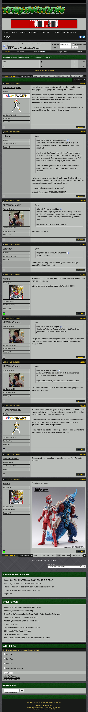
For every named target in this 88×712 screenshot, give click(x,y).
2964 (73, 76)
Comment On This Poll (12, 678)
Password (55, 47)
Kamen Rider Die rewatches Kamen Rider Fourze (22, 607)
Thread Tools (78, 80)
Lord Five (9, 659)
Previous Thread (39, 560)
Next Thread (50, 560)
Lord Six (9, 664)
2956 (68, 76)
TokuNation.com (11, 44)
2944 (43, 76)
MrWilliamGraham (12, 205)
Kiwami (6, 279)
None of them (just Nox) (14, 668)
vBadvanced (46, 709)
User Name (56, 44)
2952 (48, 76)
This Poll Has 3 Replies (12, 679)
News (14, 32)
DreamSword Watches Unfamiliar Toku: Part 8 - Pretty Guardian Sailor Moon (32, 614)
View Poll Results (10, 676)
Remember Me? (79, 45)
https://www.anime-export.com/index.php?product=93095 (53, 286)
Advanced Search (11, 693)
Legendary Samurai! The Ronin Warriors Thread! (22, 628)
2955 (63, 76)
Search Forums (10, 685)
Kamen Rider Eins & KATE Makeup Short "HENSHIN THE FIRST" (28, 580)
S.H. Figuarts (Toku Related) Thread (17, 631)
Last (80, 76)
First (36, 76)
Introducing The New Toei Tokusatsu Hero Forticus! (23, 583)
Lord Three (10, 654)
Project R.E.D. (9, 594)
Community (39, 52)
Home (6, 32)
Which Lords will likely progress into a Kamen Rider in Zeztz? (27, 638)
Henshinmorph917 (12, 87)
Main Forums (32, 44)
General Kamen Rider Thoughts (16, 634)
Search (79, 52)
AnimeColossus (10, 458)
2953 (53, 76)
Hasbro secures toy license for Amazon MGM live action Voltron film (29, 587)
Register (20, 52)
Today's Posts (62, 52)
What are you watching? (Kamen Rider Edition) (21, 621)
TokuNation (22, 44)
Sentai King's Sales (11, 624)
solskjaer (7, 136)
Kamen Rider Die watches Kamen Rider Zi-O (20, 617)
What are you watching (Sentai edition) (18, 611)
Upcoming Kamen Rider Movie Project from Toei (22, 590)
